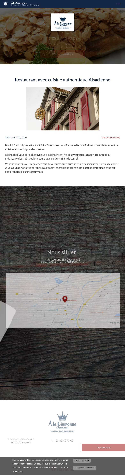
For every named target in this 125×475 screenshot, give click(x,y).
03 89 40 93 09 (64, 440)
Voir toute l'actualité (111, 137)
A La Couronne (62, 4)
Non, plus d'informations (85, 468)
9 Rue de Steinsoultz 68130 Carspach (22, 440)
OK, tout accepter (82, 461)
